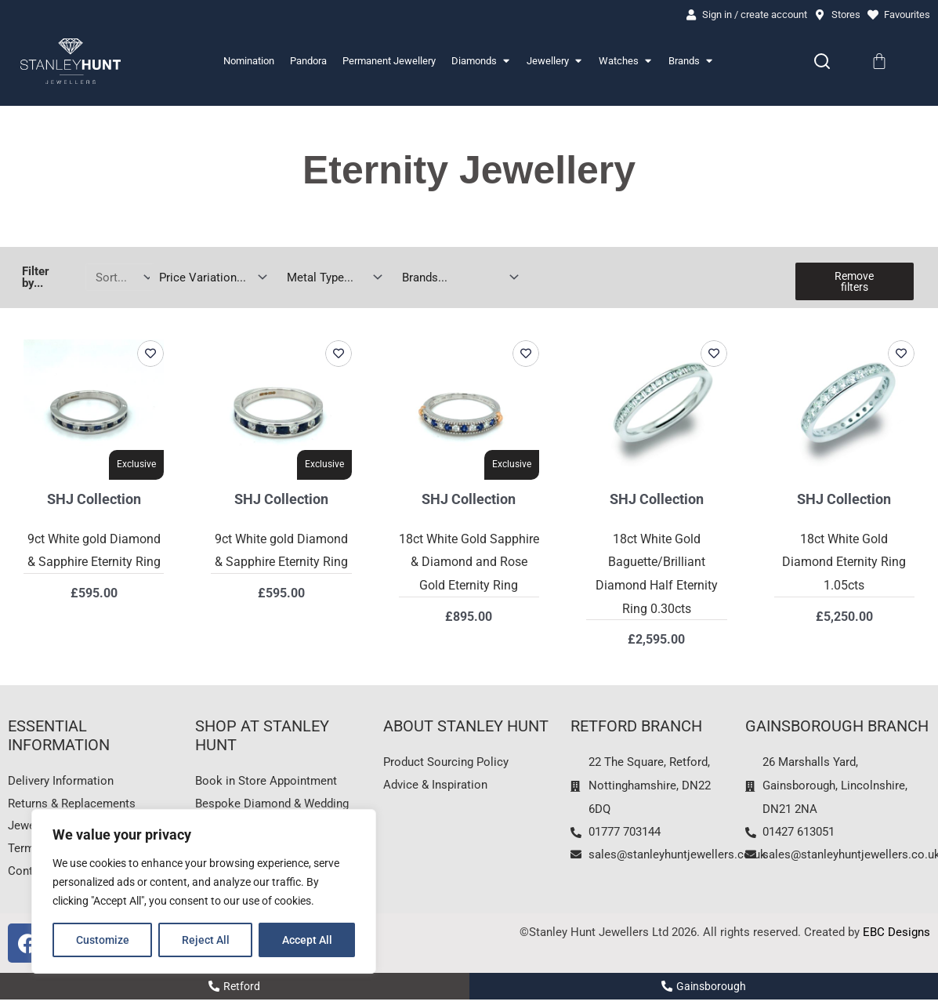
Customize (102, 940)
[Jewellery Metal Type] (331, 278)
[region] (203, 891)
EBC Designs (896, 938)
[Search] (822, 62)
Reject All (206, 940)
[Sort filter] (119, 278)
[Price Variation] (210, 278)
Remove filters (854, 282)
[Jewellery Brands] (457, 278)
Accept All (307, 940)
